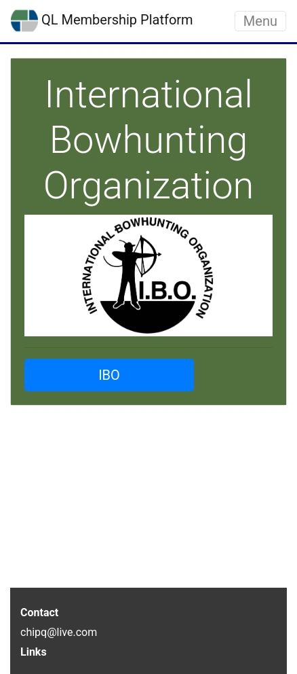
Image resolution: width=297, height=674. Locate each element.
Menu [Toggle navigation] (260, 21)
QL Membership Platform (102, 21)
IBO (109, 375)
